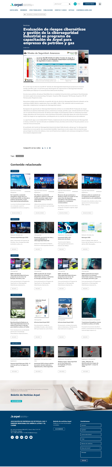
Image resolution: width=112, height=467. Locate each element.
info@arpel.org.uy (32, 433)
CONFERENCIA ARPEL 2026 (84, 10)
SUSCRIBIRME (59, 429)
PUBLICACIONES (48, 10)
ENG (79, 4)
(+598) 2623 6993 (18, 433)
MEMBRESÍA (23, 10)
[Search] (69, 4)
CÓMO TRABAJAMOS (35, 10)
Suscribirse (16, 401)
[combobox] (62, 4)
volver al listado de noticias (34, 15)
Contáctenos (89, 4)
